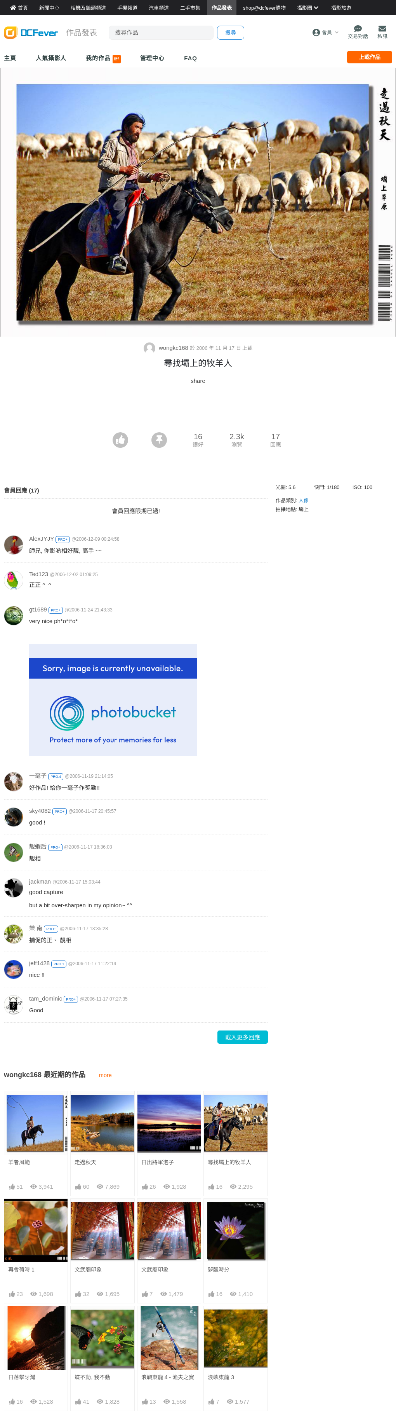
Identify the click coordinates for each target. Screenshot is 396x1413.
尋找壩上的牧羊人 (229, 1162)
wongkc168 (167, 347)
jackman (40, 881)
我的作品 (103, 59)
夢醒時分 (218, 1269)
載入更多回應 (242, 1037)
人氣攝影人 (51, 58)
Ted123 (38, 574)
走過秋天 (85, 1162)
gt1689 (38, 609)
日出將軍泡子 (157, 1162)
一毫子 (38, 775)
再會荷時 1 (21, 1269)
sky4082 (40, 810)
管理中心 (152, 58)
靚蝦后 (38, 846)
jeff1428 (39, 963)
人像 (304, 500)
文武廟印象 (88, 1269)
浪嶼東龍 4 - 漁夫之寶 (167, 1320)
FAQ (190, 58)
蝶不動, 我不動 (92, 1377)
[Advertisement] (198, 410)
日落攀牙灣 (21, 1377)
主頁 (10, 58)
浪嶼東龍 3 (221, 1320)
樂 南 (35, 928)
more (105, 1075)
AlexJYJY (41, 538)
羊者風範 (19, 1162)
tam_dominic (45, 998)
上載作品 (369, 57)
